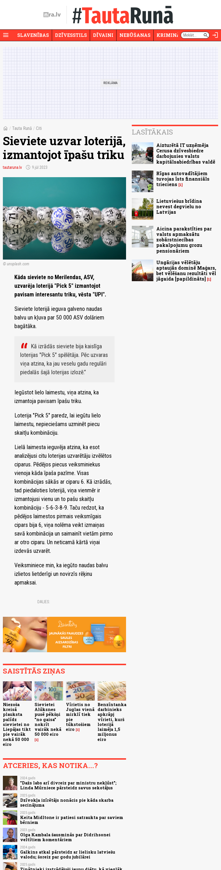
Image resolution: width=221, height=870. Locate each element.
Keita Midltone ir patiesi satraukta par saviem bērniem (71, 820)
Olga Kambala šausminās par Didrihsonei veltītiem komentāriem (65, 837)
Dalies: (43, 601)
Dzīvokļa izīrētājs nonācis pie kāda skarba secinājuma (66, 802)
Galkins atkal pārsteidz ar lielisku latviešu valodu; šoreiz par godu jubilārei (67, 854)
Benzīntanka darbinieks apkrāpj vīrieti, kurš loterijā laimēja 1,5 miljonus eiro (112, 722)
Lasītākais (152, 132)
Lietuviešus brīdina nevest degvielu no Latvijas (179, 206)
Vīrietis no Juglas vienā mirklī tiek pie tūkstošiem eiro (80, 717)
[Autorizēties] (215, 35)
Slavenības (33, 35)
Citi (39, 128)
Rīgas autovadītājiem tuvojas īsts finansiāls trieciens (182, 178)
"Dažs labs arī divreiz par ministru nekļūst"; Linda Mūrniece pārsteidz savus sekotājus (68, 785)
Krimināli (171, 35)
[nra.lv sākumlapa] (52, 14)
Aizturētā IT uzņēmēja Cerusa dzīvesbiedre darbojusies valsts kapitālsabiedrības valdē (185, 153)
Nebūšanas (134, 35)
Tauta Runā (22, 128)
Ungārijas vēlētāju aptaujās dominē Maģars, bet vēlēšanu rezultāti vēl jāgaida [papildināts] (186, 270)
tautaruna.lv (12, 167)
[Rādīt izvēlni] (6, 35)
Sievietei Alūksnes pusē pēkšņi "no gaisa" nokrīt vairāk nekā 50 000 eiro (48, 719)
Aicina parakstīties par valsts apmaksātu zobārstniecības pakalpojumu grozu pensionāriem (184, 240)
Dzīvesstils (71, 35)
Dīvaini (103, 35)
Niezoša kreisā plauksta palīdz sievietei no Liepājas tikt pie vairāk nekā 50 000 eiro (17, 724)
